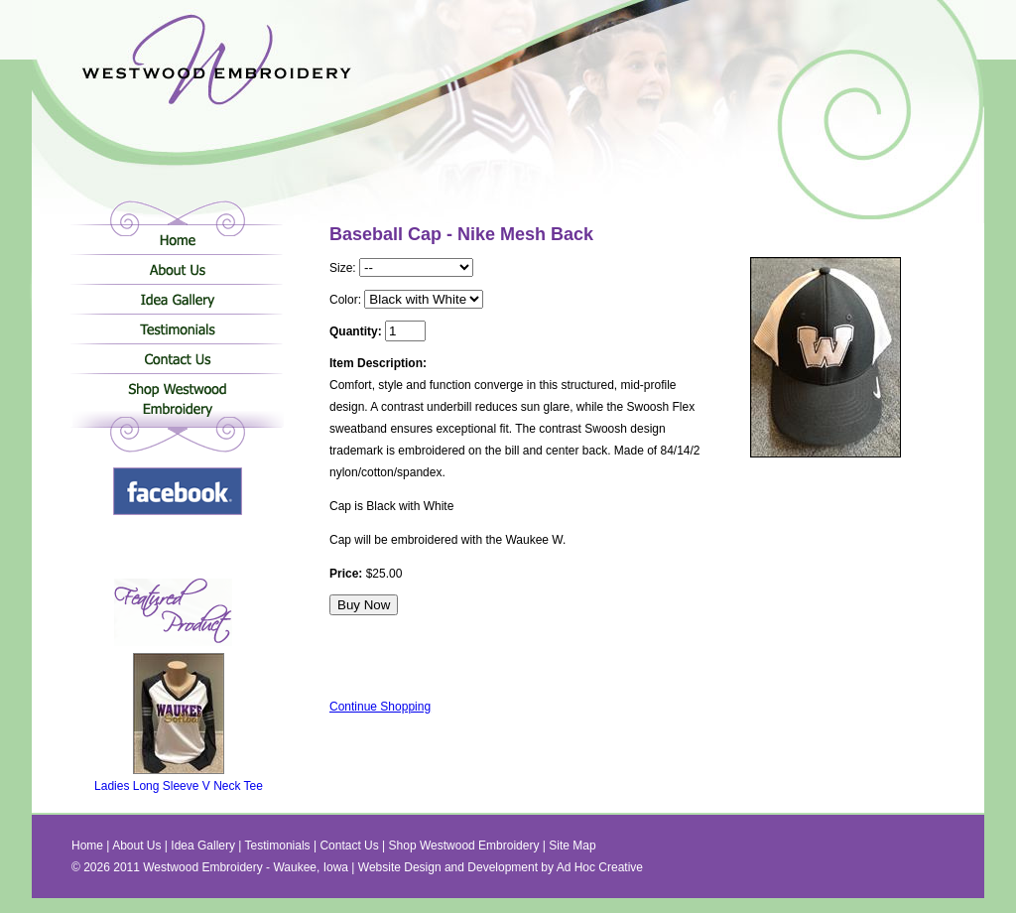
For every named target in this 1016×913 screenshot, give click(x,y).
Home (177, 239)
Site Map (572, 845)
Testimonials (177, 328)
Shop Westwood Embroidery (177, 403)
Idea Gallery (177, 299)
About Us (177, 269)
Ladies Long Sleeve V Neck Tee (178, 780)
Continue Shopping (380, 707)
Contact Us (177, 358)
